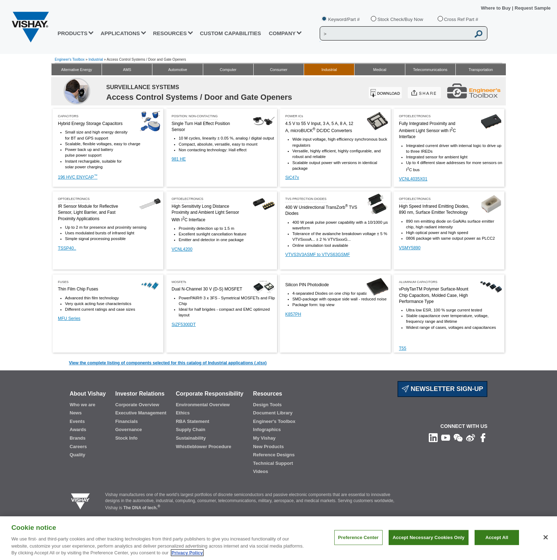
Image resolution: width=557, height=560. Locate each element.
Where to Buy (496, 8)
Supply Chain (190, 429)
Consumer (278, 69)
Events (77, 421)
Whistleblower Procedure (203, 446)
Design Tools (267, 404)
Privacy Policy (187, 552)
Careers (78, 446)
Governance (128, 429)
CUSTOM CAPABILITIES (230, 33)
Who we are (82, 404)
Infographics (267, 429)
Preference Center (358, 537)
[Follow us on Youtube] (445, 437)
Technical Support (273, 463)
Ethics (183, 412)
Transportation (481, 69)
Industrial (95, 59)
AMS (127, 69)
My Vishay (264, 438)
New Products (268, 446)
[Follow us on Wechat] (458, 437)
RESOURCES (170, 33)
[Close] (545, 537)
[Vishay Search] (395, 34)
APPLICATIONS (120, 33)
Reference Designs (273, 454)
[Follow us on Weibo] (470, 437)
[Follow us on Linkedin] (433, 437)
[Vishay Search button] (479, 34)
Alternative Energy (76, 69)
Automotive (177, 69)
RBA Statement (192, 421)
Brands (78, 438)
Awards (78, 429)
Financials (126, 421)
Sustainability (191, 438)
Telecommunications (430, 69)
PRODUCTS (72, 33)
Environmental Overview (203, 404)
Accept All (496, 537)
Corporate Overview (137, 404)
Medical (379, 69)
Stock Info (126, 438)
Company (282, 33)
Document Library (272, 412)
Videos (260, 471)
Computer (228, 69)
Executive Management (140, 412)
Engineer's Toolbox (70, 59)
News (76, 412)
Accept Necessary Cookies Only (428, 537)
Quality (77, 454)
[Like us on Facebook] (482, 437)
